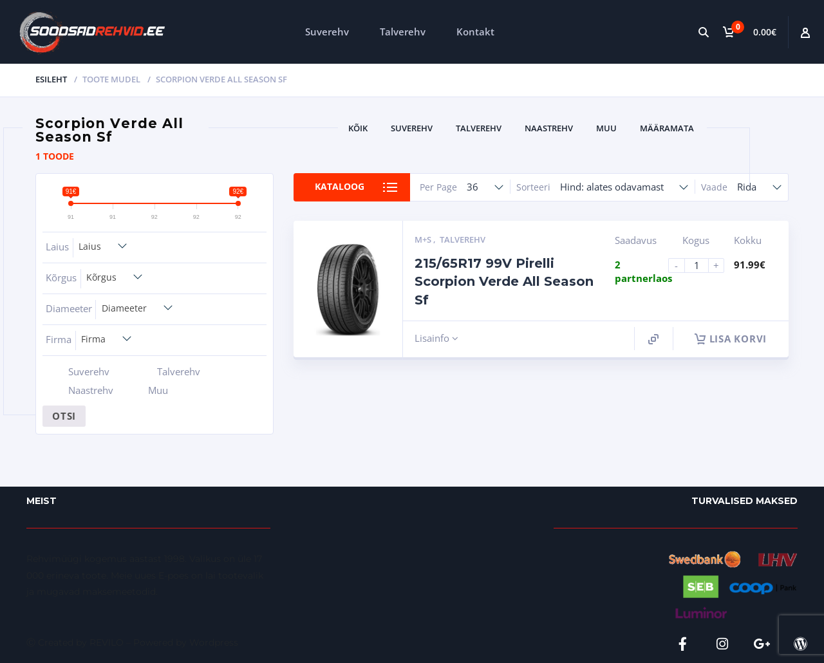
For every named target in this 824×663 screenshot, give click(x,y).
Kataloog (339, 187)
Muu (606, 128)
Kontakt (475, 31)
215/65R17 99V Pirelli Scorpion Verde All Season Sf (504, 282)
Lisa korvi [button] (731, 338)
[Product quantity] (701, 265)
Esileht (51, 79)
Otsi (64, 415)
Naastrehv (549, 128)
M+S (424, 239)
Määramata (667, 128)
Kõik (358, 128)
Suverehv (327, 31)
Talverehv (403, 31)
